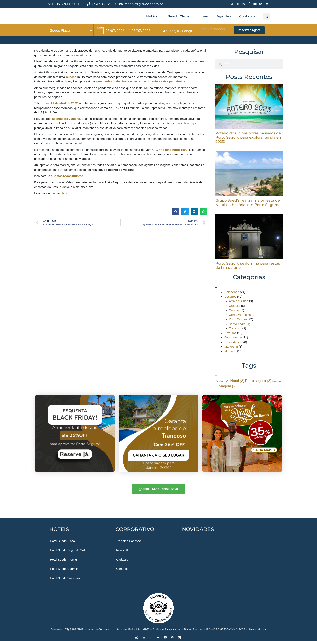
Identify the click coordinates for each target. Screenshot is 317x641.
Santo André (237, 324)
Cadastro (122, 559)
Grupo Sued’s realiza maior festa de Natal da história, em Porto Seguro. (247, 202)
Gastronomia (233, 337)
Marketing (231, 346)
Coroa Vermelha (240, 314)
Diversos (230, 333)
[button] (266, 16)
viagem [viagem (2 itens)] (228, 386)
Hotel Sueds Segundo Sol (67, 550)
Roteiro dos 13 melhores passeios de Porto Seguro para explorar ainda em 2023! (248, 137)
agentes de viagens (66, 118)
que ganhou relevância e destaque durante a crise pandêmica (140, 81)
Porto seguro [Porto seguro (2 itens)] (258, 381)
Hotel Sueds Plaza (62, 541)
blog (65, 193)
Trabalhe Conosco (128, 541)
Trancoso (235, 328)
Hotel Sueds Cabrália (64, 568)
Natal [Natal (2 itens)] (237, 381)
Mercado (230, 351)
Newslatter (123, 550)
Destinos (230, 296)
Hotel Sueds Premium (64, 559)
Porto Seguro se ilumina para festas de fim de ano (247, 265)
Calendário (231, 292)
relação (71, 77)
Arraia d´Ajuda (238, 301)
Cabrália (234, 305)
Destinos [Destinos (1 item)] (222, 381)
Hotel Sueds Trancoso (65, 578)
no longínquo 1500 (174, 149)
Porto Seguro (238, 319)
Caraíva (234, 310)
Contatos (122, 568)
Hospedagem (233, 342)
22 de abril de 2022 (64, 103)
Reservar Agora (249, 30)
